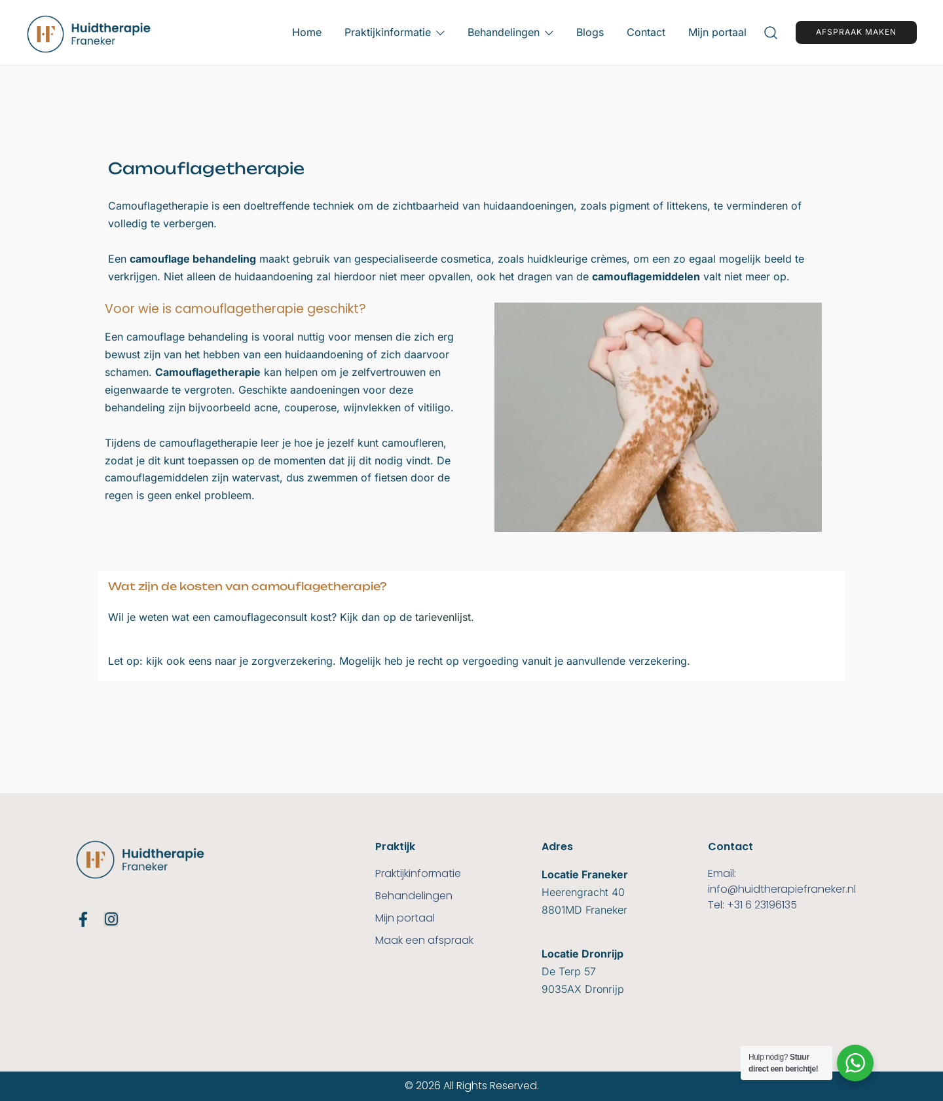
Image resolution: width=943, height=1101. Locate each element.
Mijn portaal (717, 32)
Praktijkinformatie (387, 32)
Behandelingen (504, 32)
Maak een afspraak (424, 940)
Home (307, 32)
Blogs (590, 32)
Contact (646, 32)
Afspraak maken (856, 32)
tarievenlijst (443, 617)
